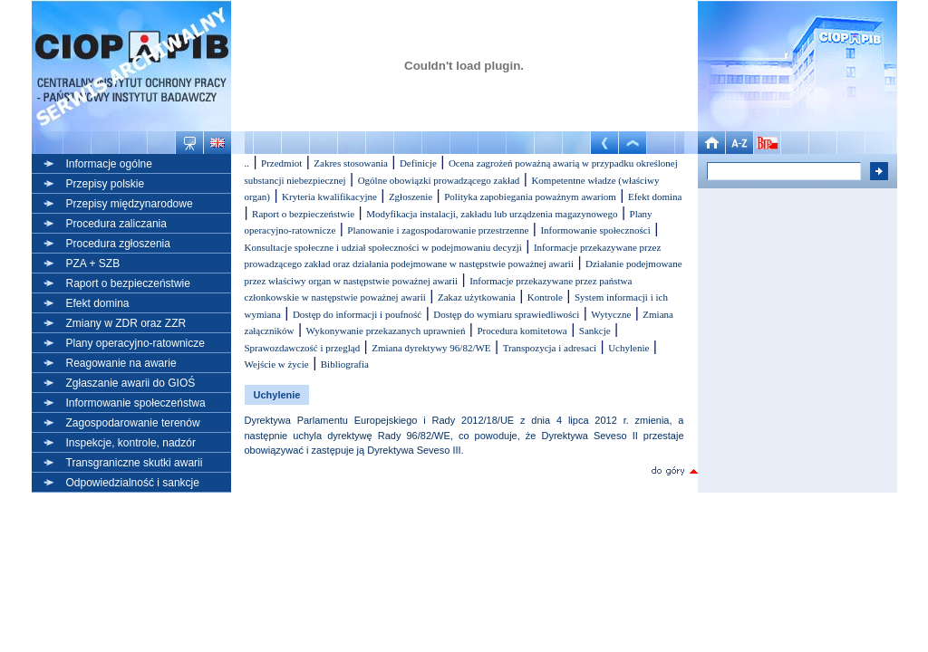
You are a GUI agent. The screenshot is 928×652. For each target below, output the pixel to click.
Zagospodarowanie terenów (133, 423)
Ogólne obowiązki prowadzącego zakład (439, 180)
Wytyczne (611, 314)
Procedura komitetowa (521, 330)
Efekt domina (98, 303)
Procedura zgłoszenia (118, 243)
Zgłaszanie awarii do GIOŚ (131, 383)
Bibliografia (345, 364)
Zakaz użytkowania (477, 297)
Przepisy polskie (105, 183)
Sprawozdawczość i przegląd (303, 347)
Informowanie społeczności (595, 230)
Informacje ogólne (109, 164)
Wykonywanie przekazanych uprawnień (386, 330)
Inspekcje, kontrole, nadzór (131, 442)
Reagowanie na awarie (121, 363)
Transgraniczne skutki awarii (134, 462)
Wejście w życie (277, 364)
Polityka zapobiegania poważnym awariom (530, 196)
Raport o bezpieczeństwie (128, 283)
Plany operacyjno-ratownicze (135, 343)
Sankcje (595, 330)
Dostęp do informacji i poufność (357, 314)
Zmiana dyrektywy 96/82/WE (431, 347)
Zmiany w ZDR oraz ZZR (126, 323)
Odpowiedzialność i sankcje (132, 482)
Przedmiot (281, 163)
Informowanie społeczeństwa (136, 403)
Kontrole (545, 297)
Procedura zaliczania (116, 223)
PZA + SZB (93, 263)
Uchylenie (628, 347)
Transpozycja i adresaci (549, 347)
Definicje (418, 163)
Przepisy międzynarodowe (129, 203)
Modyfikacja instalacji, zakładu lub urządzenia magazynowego (491, 213)
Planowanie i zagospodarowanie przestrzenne (437, 230)
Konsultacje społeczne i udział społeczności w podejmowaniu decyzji (383, 247)
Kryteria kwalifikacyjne (329, 196)
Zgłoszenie (410, 196)
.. (247, 163)
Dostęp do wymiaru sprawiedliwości (506, 314)
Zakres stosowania (351, 163)
